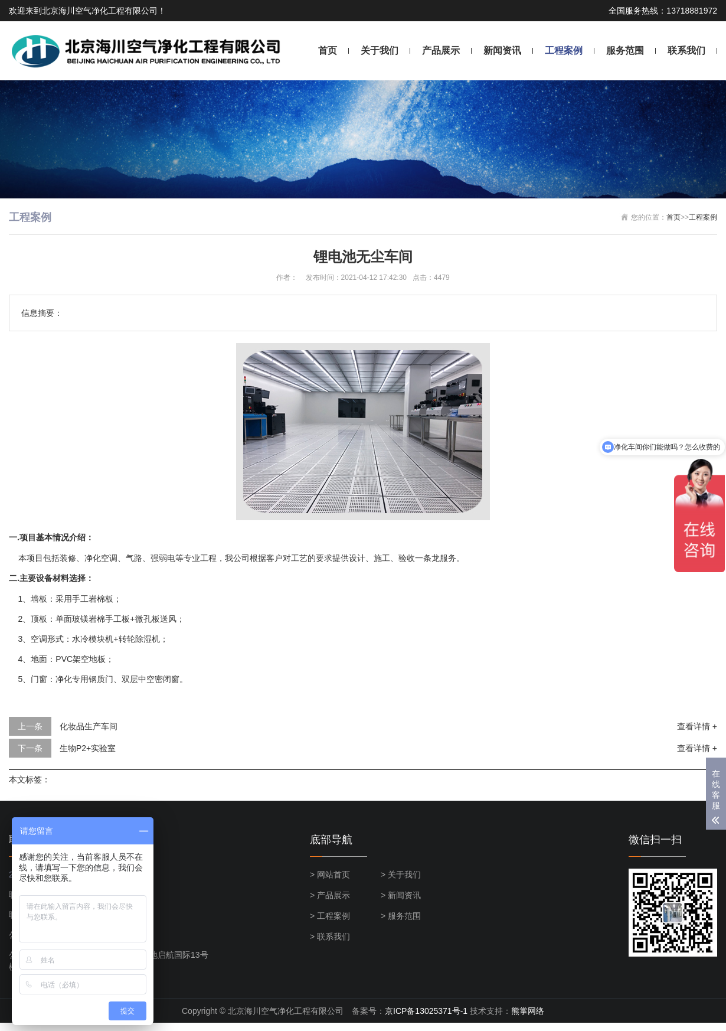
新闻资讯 (502, 50)
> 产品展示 (330, 895)
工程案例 (564, 50)
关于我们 (379, 50)
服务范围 (625, 50)
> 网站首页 (330, 874)
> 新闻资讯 (401, 895)
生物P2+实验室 (88, 748)
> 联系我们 (330, 936)
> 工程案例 (330, 916)
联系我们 (686, 50)
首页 (327, 50)
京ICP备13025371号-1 (426, 1011)
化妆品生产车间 (88, 726)
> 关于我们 (401, 874)
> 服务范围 (401, 916)
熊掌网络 (527, 1011)
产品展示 (441, 50)
